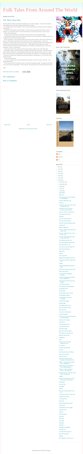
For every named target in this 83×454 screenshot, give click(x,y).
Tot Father (61, 420)
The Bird (61, 202)
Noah (59, 154)
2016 (59, 171)
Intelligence (62, 337)
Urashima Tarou (63, 356)
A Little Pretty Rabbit (64, 301)
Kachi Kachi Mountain (64, 249)
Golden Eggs (62, 303)
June (60, 190)
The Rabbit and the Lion (65, 305)
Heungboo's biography (64, 427)
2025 (59, 167)
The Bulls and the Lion (64, 244)
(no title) (61, 349)
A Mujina (61, 216)
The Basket (62, 382)
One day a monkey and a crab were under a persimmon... (66, 379)
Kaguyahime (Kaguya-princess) (67, 257)
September (62, 184)
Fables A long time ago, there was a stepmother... (66, 362)
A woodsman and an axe (65, 431)
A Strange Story (63, 398)
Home (28, 124)
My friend (61, 194)
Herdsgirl (61, 425)
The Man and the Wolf (64, 347)
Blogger (48, 450)
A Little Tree (62, 405)
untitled (61, 263)
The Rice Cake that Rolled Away (67, 223)
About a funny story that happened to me (65, 342)
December (62, 182)
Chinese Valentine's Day (65, 200)
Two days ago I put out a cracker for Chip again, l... (67, 197)
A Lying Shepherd (63, 314)
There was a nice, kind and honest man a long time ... (66, 209)
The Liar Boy (62, 384)
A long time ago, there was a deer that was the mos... (67, 205)
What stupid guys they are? (66, 403)
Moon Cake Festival (64, 354)
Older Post (49, 124)
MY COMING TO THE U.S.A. (66, 438)
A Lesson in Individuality (65, 312)
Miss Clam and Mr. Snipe (65, 331)
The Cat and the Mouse (65, 220)
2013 (59, 178)
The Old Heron (62, 309)
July (60, 188)
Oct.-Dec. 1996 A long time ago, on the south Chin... (67, 237)
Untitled (61, 253)
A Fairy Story (62, 290)
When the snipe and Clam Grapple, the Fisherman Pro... (67, 359)
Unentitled (61, 386)
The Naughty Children (64, 295)
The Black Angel (63, 328)
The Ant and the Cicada (65, 307)
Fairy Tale (61, 401)
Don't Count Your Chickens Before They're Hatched (67, 317)
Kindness (61, 416)
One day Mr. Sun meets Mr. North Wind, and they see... (67, 373)
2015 (59, 173)
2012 (59, 180)
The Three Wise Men (64, 284)
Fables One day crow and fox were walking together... (66, 366)
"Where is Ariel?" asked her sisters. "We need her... (66, 370)
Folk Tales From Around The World (40, 10)
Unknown (60, 157)
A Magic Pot (62, 225)
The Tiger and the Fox (64, 324)
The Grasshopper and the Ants (66, 242)
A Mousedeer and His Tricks (66, 293)
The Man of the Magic (64, 320)
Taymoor (61, 412)
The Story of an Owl (64, 326)
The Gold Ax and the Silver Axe (67, 247)
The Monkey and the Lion (65, 240)
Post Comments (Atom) (31, 128)
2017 (59, 169)
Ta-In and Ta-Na (63, 255)
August (61, 186)
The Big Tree (62, 429)
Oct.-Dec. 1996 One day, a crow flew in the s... (67, 234)
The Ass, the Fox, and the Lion (66, 212)
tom (59, 159)
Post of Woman (63, 414)
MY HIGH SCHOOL (64, 434)
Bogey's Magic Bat (63, 227)
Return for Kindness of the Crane (67, 269)
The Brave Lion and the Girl (66, 333)
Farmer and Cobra (63, 271)
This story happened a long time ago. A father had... (67, 278)
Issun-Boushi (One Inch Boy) (66, 352)
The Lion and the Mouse (65, 218)
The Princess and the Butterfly (66, 286)
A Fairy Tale (62, 322)
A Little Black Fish (63, 288)
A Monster (61, 423)
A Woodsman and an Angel (66, 407)
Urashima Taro (62, 409)
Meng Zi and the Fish (64, 335)
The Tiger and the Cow (64, 214)
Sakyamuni (61, 251)
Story (60, 339)
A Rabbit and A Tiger (64, 396)
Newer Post (7, 124)
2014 (59, 175)
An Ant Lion (62, 345)
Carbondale (62, 192)
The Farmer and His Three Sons (67, 394)
